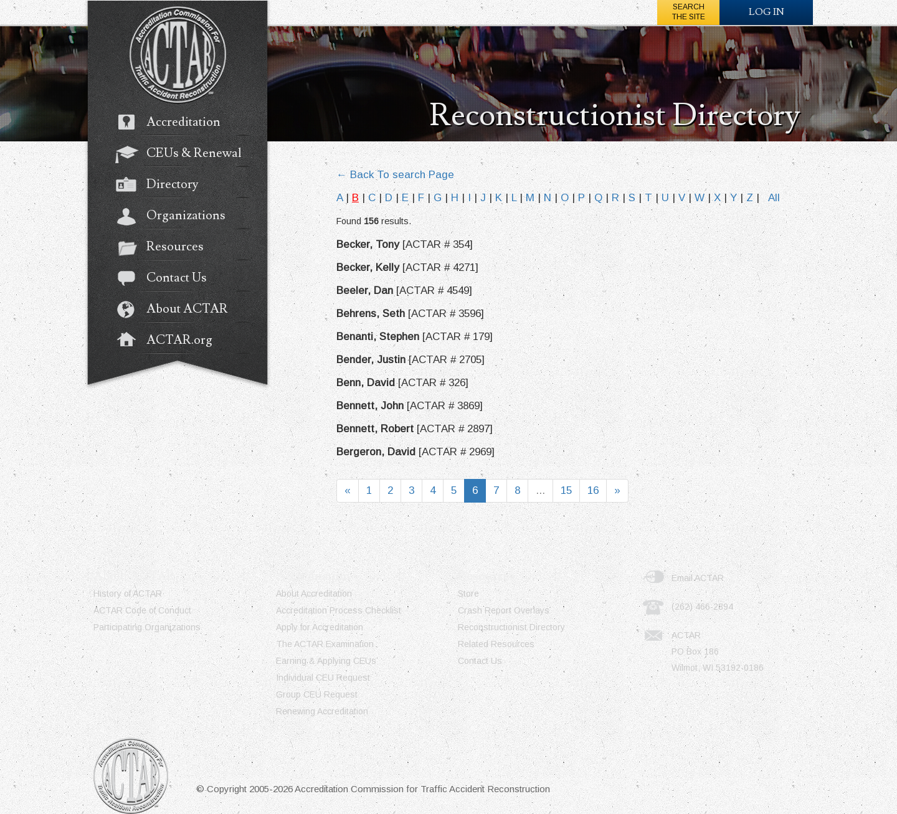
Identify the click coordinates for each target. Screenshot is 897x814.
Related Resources (496, 644)
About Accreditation (314, 594)
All (774, 198)
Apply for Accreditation (319, 627)
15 (566, 490)
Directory (163, 185)
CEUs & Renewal (185, 154)
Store (468, 594)
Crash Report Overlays (503, 610)
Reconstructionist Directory (511, 627)
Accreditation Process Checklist (338, 610)
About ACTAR (178, 310)
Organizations (176, 216)
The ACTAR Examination (325, 644)
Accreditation (174, 123)
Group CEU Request (317, 694)
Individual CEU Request (323, 678)
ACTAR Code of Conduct (142, 610)
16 (593, 490)
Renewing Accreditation (322, 711)
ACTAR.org (170, 341)
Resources (166, 248)
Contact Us (167, 279)
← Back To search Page (395, 175)
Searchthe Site (688, 11)
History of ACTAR (127, 594)
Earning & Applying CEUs (326, 661)
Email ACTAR (698, 578)
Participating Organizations (147, 627)
